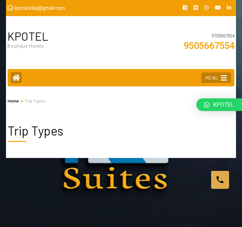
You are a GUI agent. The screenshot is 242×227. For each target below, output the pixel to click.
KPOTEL (28, 36)
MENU (216, 77)
